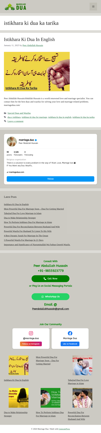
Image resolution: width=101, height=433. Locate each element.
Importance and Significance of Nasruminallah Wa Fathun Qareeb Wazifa (37, 244)
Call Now (50, 278)
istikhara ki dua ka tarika (83, 117)
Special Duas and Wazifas (19, 113)
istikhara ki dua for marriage (34, 117)
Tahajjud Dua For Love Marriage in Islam (22, 213)
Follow (51, 179)
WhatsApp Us (51, 296)
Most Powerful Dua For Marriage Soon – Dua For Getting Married (34, 209)
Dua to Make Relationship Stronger (20, 218)
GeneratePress (64, 429)
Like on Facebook (70, 344)
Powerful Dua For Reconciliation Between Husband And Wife (32, 226)
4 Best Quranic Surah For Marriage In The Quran (26, 235)
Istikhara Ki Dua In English (29, 39)
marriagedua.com (15, 172)
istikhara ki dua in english (59, 117)
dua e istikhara (14, 117)
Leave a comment (15, 121)
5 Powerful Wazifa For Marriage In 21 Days (23, 240)
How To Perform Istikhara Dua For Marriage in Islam (28, 222)
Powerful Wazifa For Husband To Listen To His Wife (28, 231)
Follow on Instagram (30, 344)
